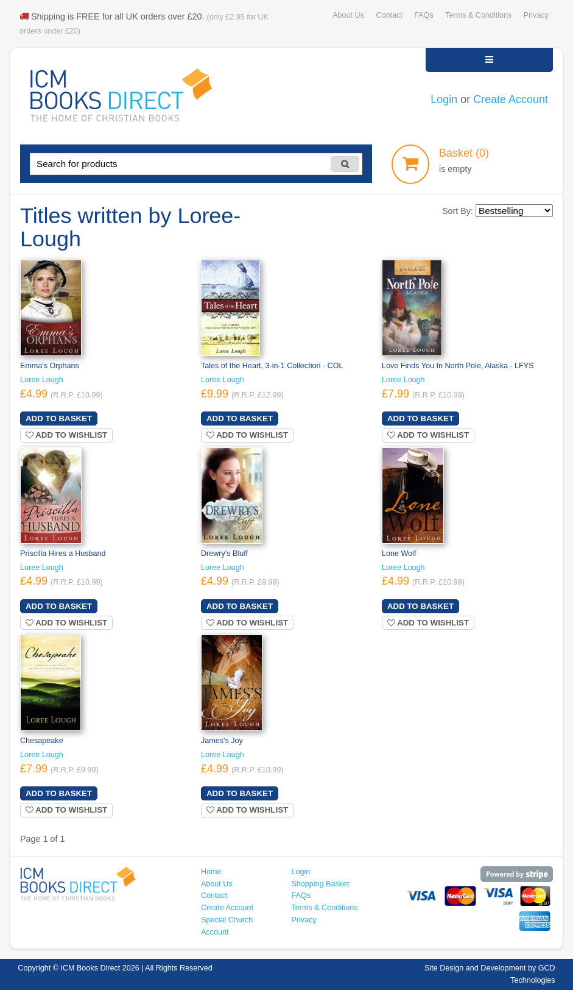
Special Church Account (227, 926)
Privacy (536, 15)
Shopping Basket (320, 884)
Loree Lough (41, 380)
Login (444, 99)
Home (211, 871)
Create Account (510, 99)
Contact (389, 15)
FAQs (423, 15)
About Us (348, 15)
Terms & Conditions (478, 15)
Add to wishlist (66, 435)
